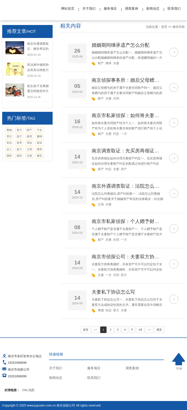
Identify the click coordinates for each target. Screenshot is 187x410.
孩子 (19, 136)
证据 (29, 155)
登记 (9, 136)
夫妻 (116, 63)
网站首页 (67, 8)
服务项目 (110, 8)
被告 (39, 155)
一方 (124, 133)
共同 (116, 98)
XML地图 (28, 390)
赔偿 (29, 136)
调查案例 (131, 8)
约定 (116, 133)
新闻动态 (152, 8)
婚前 (9, 155)
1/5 (140, 329)
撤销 (39, 136)
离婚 (9, 130)
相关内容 (179, 27)
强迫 (29, 142)
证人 (9, 149)
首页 (164, 27)
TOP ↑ (178, 361)
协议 (9, 142)
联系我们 (174, 8)
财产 (29, 130)
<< (95, 329)
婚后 (19, 155)
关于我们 (89, 8)
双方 (19, 130)
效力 (19, 149)
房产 (124, 169)
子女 (39, 130)
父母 (29, 149)
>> (149, 329)
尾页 (159, 329)
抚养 (19, 142)
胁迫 (39, 142)
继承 (39, 149)
